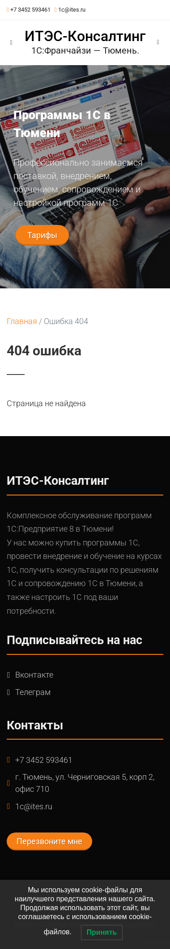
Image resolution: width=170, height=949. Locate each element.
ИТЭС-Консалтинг (85, 36)
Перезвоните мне (49, 841)
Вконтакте (34, 674)
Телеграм (33, 692)
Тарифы (42, 235)
